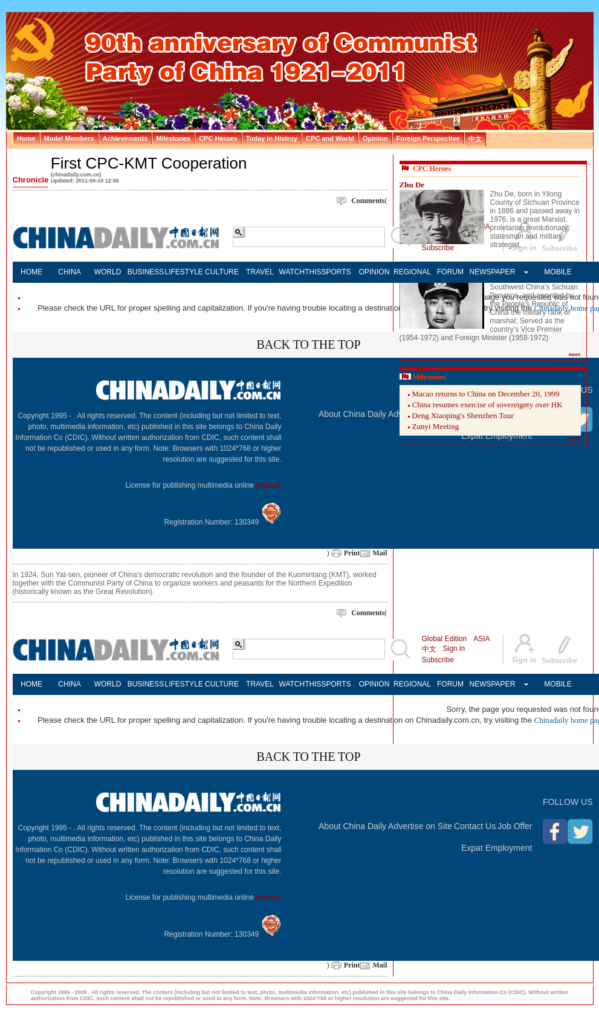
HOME (31, 272)
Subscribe (438, 660)
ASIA (481, 639)
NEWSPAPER (489, 272)
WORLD (107, 272)
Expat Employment (497, 848)
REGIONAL (412, 272)
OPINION (374, 272)
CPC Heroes (432, 168)
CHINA (69, 272)
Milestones (429, 377)
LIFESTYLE (184, 272)
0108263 (269, 485)
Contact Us (475, 826)
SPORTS (336, 272)
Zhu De (412, 184)
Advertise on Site (420, 826)
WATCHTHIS (298, 272)
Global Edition (444, 639)
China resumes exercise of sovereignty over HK (487, 404)
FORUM (450, 272)
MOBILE (557, 272)
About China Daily (352, 414)
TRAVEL (260, 272)
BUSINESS (146, 272)
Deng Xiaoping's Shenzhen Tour (463, 415)
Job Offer (514, 826)
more (575, 354)
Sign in (454, 648)
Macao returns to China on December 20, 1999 (486, 393)
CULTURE (222, 272)
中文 (429, 649)
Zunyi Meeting (435, 426)
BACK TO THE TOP (308, 344)
